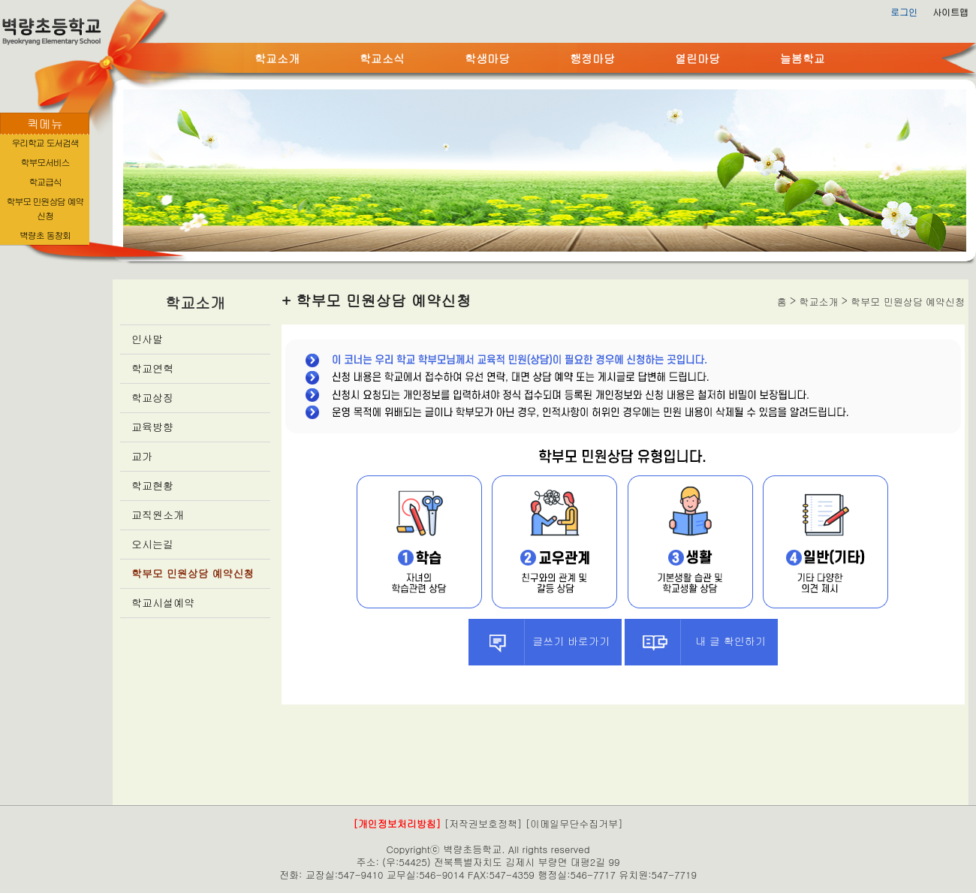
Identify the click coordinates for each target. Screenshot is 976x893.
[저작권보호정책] (483, 823)
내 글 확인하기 (695, 642)
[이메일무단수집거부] (574, 823)
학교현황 (152, 485)
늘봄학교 (802, 58)
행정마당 (592, 58)
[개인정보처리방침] (397, 823)
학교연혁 (152, 368)
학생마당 (487, 58)
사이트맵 (950, 11)
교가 (141, 455)
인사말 (147, 338)
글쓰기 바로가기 (539, 642)
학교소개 (277, 58)
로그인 (903, 11)
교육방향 (152, 426)
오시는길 (152, 543)
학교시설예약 (162, 602)
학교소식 (382, 58)
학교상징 (152, 397)
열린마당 (697, 58)
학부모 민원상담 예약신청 (192, 573)
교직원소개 (157, 514)
